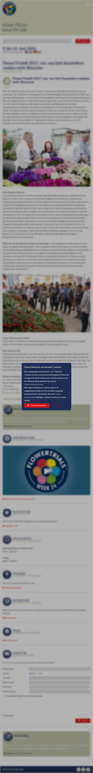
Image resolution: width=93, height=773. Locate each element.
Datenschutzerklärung (33, 384)
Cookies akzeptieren (39, 405)
